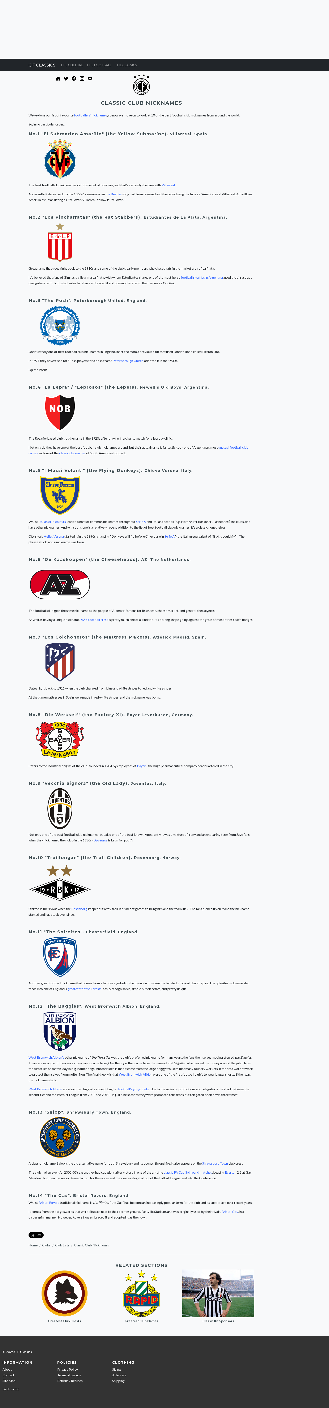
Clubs (46, 1245)
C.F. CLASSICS (42, 64)
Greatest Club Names (141, 1321)
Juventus (100, 840)
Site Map (9, 1381)
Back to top (11, 1389)
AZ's (84, 620)
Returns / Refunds (70, 1381)
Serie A (141, 522)
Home (33, 1245)
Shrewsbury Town (215, 1163)
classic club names (72, 453)
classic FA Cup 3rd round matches (188, 1172)
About (7, 1369)
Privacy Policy (67, 1369)
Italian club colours (52, 522)
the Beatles (114, 194)
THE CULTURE (71, 65)
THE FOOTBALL (98, 65)
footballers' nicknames (90, 115)
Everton (230, 1172)
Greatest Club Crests (64, 1321)
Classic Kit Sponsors (218, 1321)
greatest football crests (85, 989)
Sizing (116, 1369)
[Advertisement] (126, 29)
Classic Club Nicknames (91, 1245)
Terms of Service (69, 1375)
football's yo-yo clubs (134, 1089)
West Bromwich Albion (135, 1074)
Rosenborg (147, 858)
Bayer (141, 766)
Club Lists (62, 1245)
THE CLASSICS (126, 65)
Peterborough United (128, 361)
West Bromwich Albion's (46, 1057)
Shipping (118, 1381)
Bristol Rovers (49, 1202)
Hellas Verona (54, 536)
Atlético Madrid (171, 637)
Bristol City (230, 1211)
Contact (8, 1375)
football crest (98, 620)
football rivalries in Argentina (202, 277)
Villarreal (168, 185)
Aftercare (119, 1375)
